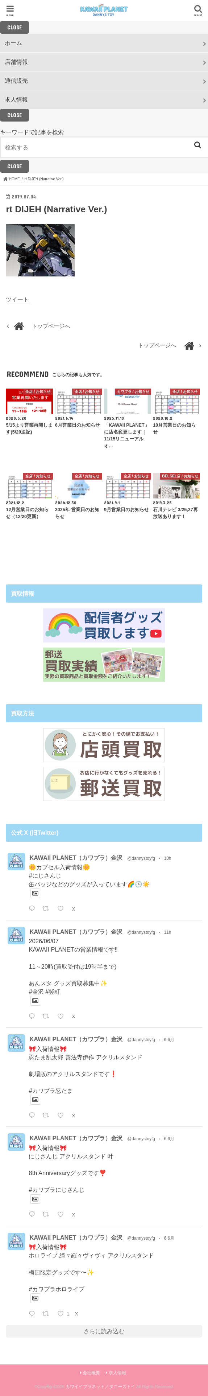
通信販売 (16, 80)
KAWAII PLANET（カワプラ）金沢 (75, 857)
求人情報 (16, 99)
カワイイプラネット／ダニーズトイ (100, 1386)
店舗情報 (16, 61)
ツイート (17, 299)
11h (167, 932)
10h (167, 858)
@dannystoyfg (141, 858)
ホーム (13, 43)
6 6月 (169, 1039)
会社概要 (91, 1373)
